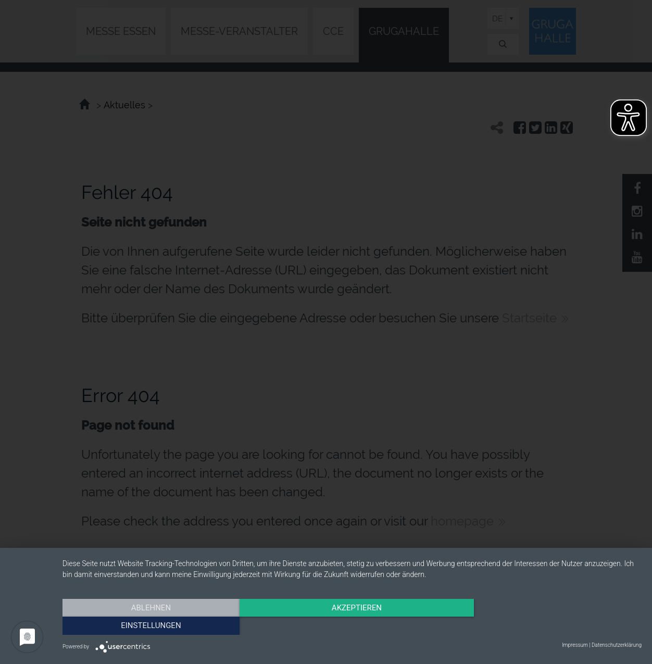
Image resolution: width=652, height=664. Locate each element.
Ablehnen (149, 625)
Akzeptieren (352, 625)
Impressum (575, 645)
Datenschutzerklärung (617, 645)
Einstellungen (555, 625)
